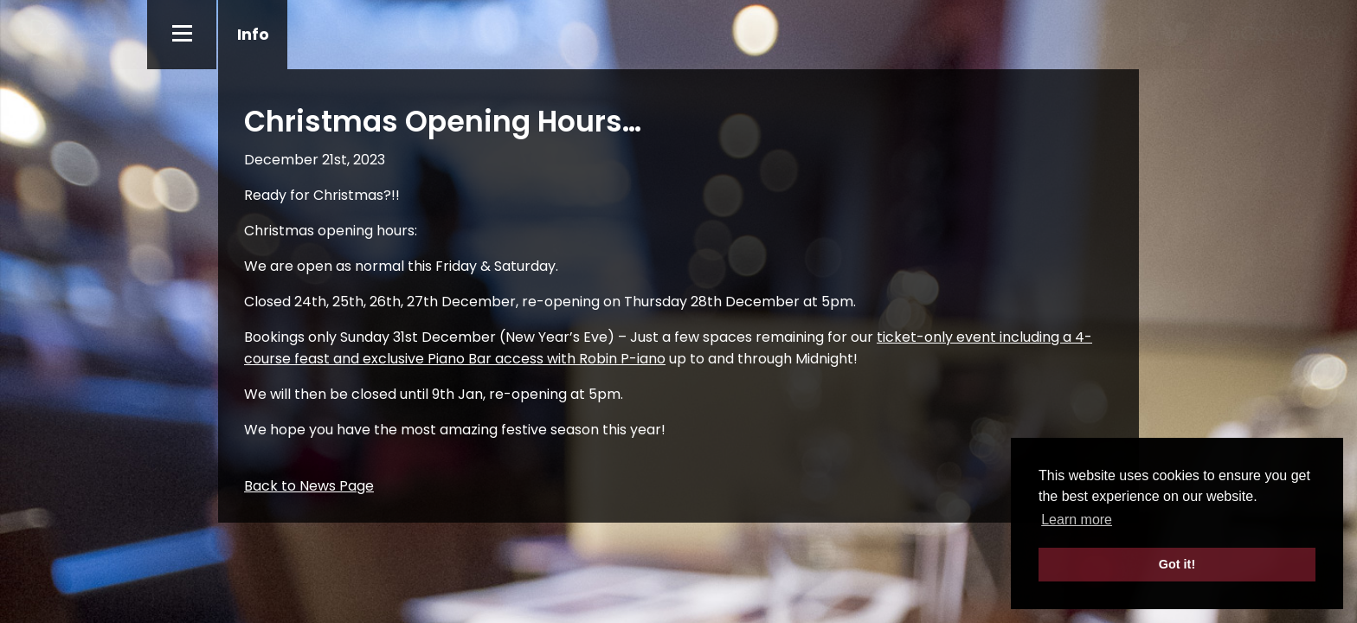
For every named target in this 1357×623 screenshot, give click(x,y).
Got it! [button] (1177, 564)
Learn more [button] (1076, 519)
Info (253, 34)
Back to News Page (309, 486)
